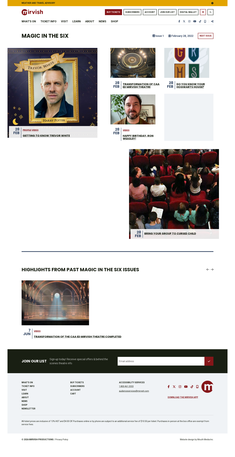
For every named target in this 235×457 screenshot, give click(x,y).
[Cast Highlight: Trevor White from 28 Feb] (52, 99)
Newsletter (28, 420)
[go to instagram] (188, 25)
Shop (114, 25)
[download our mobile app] (205, 25)
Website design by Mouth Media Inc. (196, 451)
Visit (64, 25)
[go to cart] (203, 13)
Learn (76, 25)
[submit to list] (208, 372)
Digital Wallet (188, 13)
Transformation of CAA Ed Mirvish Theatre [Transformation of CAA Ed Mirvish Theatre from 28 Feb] (139, 93)
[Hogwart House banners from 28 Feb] (186, 69)
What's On (29, 25)
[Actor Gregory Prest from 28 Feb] (132, 119)
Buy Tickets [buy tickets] (113, 13)
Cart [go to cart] (73, 405)
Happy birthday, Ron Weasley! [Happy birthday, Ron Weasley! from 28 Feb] (139, 147)
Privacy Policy (61, 451)
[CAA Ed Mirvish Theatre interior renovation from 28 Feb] (132, 69)
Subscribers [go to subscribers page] (132, 13)
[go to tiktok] (200, 25)
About (89, 25)
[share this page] (211, 25)
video (35, 140)
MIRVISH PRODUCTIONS (41, 451)
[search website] (210, 13)
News (102, 25)
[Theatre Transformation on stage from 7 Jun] (55, 314)
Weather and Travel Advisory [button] (117, 3)
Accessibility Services (132, 394)
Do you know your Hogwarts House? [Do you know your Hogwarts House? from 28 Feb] (192, 92)
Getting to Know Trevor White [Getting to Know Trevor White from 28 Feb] (48, 146)
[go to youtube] (194, 25)
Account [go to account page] (150, 13)
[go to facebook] (178, 25)
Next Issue (206, 42)
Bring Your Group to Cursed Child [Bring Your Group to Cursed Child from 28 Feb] (172, 244)
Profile (27, 140)
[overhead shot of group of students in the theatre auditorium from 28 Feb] (174, 205)
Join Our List (167, 13)
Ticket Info (48, 25)
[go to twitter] (183, 25)
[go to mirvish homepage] (207, 398)
